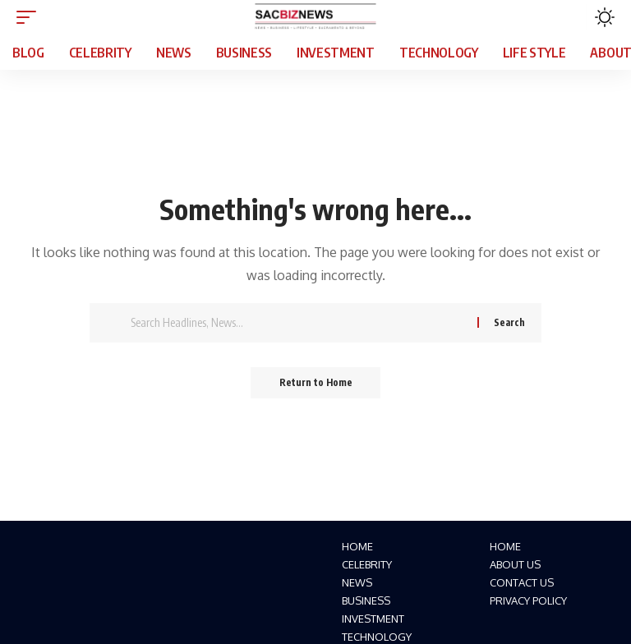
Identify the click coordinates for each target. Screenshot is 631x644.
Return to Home (315, 383)
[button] (30, 17)
